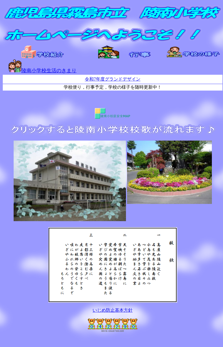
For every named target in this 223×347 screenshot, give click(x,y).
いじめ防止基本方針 (113, 310)
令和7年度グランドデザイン (112, 79)
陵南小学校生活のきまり (42, 70)
